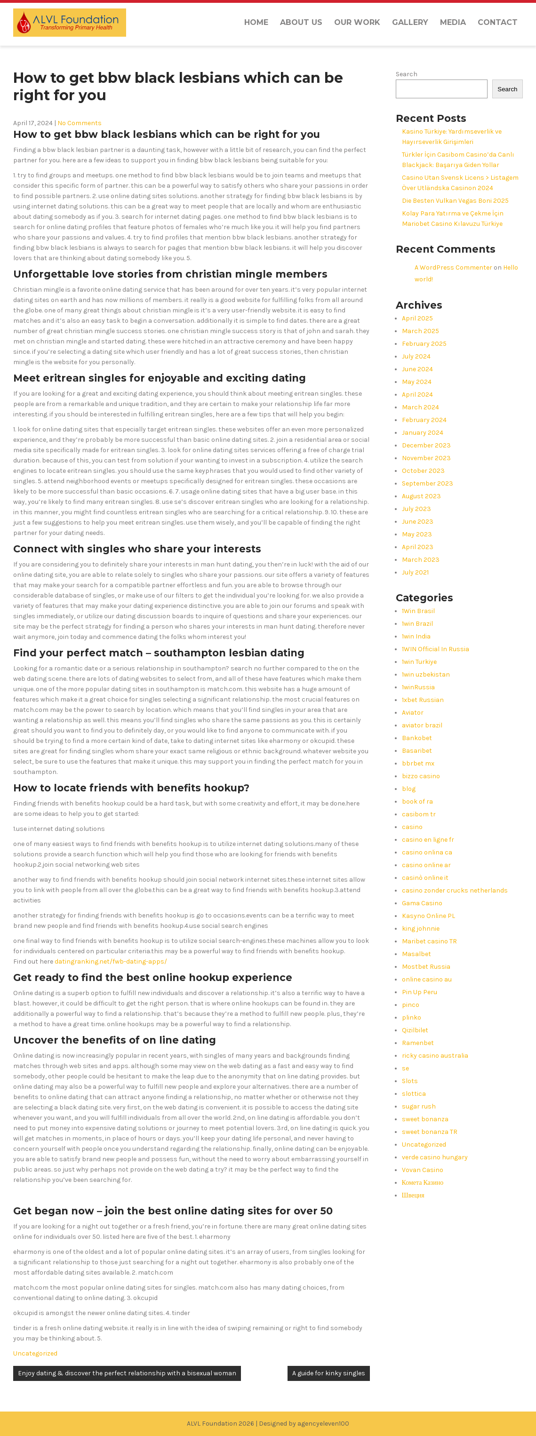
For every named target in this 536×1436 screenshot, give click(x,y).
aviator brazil (422, 725)
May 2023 (417, 534)
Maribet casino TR (429, 941)
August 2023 (421, 496)
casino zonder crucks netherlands (455, 890)
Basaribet (417, 751)
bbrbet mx (418, 763)
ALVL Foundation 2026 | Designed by (242, 1424)
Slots (410, 1081)
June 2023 (417, 522)
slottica (414, 1094)
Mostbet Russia (426, 967)
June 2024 (417, 369)
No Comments (79, 123)
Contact (498, 22)
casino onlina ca (427, 852)
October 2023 (423, 471)
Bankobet (417, 738)
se (405, 1068)
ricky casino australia (435, 1056)
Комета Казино (423, 1183)
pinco (410, 1005)
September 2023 (427, 483)
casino (412, 827)
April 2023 (417, 547)
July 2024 (416, 356)
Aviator (413, 713)
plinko (411, 1017)
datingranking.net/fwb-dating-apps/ (111, 961)
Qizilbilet (415, 1030)
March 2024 (420, 407)
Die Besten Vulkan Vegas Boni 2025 (455, 201)
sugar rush (419, 1106)
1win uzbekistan (426, 674)
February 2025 (424, 344)
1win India (416, 636)
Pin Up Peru (419, 992)
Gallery (410, 22)
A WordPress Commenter (453, 267)
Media (453, 22)
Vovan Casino (422, 1170)
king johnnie (421, 929)
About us (301, 22)
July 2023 (416, 509)
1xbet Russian (423, 700)
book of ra (417, 802)
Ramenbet (418, 1043)
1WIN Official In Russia (435, 649)
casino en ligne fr (428, 840)
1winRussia (418, 687)
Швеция (413, 1195)
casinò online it (425, 878)
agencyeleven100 (323, 1424)
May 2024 (417, 382)
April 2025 (417, 318)
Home (256, 22)
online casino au (427, 979)
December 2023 (426, 445)
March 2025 (420, 331)
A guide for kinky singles (328, 1373)
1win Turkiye (419, 662)
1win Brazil (417, 624)
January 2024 (422, 433)
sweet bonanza (425, 1119)
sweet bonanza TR (429, 1132)
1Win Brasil (418, 611)
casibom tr (419, 814)
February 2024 (424, 420)
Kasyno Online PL (428, 916)
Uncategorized (35, 1353)
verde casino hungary (435, 1157)
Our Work (357, 22)
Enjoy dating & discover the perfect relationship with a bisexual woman (127, 1373)
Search (406, 74)
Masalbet (416, 954)
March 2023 (421, 560)
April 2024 (417, 395)
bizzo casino (421, 776)
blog (409, 789)
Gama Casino (422, 903)
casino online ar (426, 865)
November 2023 (426, 458)
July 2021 (415, 572)
